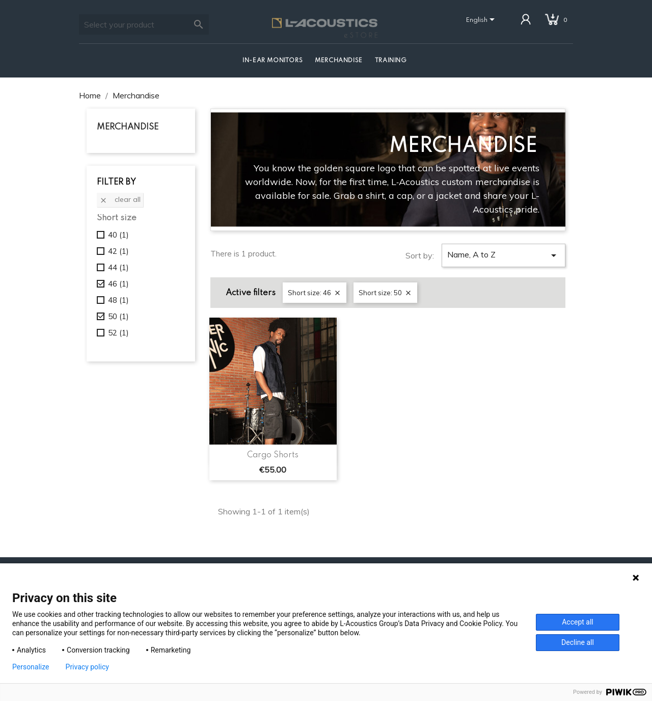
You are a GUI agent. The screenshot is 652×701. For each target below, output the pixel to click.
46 (118, 284)
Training (391, 61)
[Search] (144, 24)
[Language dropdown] (482, 20)
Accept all (577, 622)
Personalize (30, 667)
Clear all (120, 199)
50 (118, 316)
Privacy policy (87, 667)
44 (118, 267)
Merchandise (339, 61)
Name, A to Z (503, 255)
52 (118, 332)
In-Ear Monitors (272, 61)
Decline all (577, 642)
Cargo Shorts (272, 455)
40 (118, 235)
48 (118, 300)
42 (118, 251)
